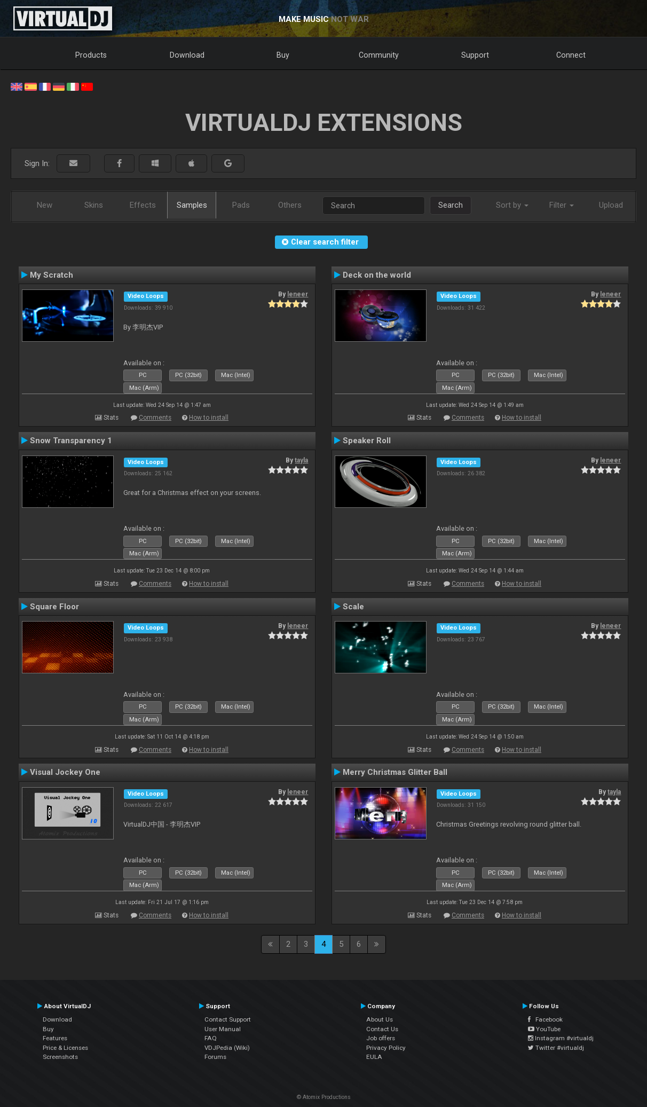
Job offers (380, 1038)
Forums (215, 1057)
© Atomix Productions (324, 1097)
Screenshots (60, 1057)
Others (290, 205)
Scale (353, 606)
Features (55, 1038)
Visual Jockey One (65, 772)
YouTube (544, 1029)
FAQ (210, 1038)
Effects (143, 205)
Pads (241, 205)
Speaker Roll (367, 440)
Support (475, 55)
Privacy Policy (386, 1047)
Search (450, 205)
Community (379, 55)
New (44, 205)
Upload (611, 205)
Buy (283, 55)
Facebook (545, 1019)
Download (187, 55)
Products (91, 55)
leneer (297, 294)
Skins (93, 205)
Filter (561, 205)
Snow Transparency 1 (71, 440)
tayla (301, 460)
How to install (208, 417)
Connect (571, 55)
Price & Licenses (65, 1047)
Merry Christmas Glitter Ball (395, 772)
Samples (192, 205)
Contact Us (382, 1029)
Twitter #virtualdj (556, 1047)
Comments (155, 417)
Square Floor (54, 606)
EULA (374, 1057)
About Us (379, 1019)
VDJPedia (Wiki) (227, 1047)
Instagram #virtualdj (561, 1038)
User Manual (222, 1029)
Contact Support (227, 1019)
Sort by (512, 205)
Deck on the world (377, 275)
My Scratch (51, 275)
